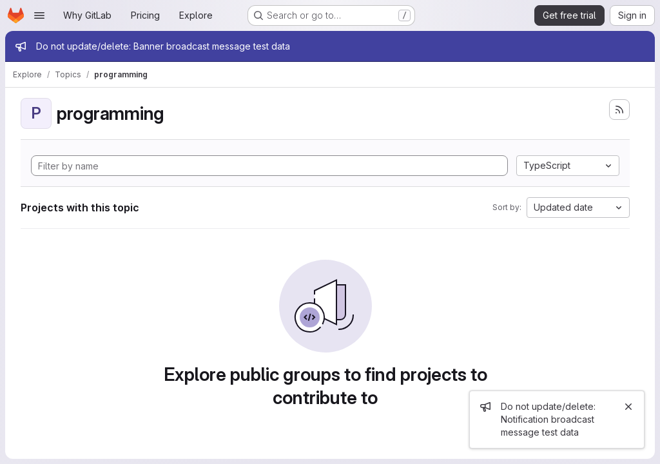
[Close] (628, 406)
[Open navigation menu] (39, 15)
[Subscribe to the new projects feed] (619, 109)
